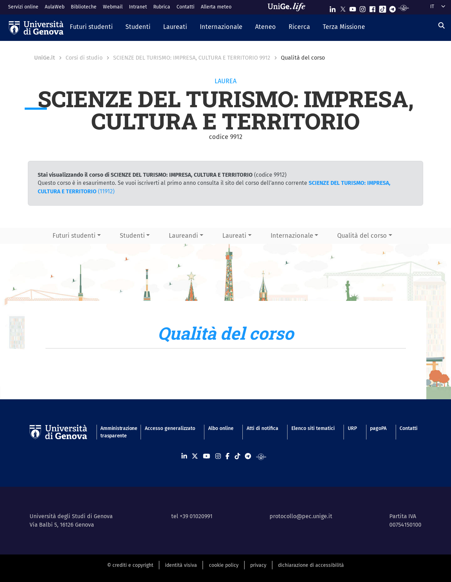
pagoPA (378, 428)
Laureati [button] (234, 236)
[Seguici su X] (343, 7)
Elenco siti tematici (313, 428)
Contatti (185, 7)
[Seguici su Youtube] (353, 7)
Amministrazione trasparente (115, 432)
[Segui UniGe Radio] (404, 7)
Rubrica (161, 7)
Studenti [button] (132, 236)
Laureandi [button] (183, 236)
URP (352, 428)
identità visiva (181, 565)
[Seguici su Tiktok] (383, 7)
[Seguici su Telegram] (392, 7)
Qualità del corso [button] (362, 236)
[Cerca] (441, 26)
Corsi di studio (84, 57)
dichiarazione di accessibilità (311, 565)
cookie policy (224, 565)
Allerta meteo (216, 7)
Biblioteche (84, 7)
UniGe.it (44, 57)
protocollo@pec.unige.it (301, 516)
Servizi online (23, 7)
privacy (258, 565)
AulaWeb (54, 7)
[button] (91, 27)
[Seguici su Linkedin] (332, 7)
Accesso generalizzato (170, 428)
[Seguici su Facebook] (372, 7)
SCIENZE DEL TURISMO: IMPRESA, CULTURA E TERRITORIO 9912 (191, 57)
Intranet (138, 7)
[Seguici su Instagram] (362, 7)
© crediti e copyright (130, 565)
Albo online (221, 428)
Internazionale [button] (292, 236)
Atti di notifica (262, 428)
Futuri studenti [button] (73, 236)
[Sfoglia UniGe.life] (289, 7)
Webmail (113, 7)
